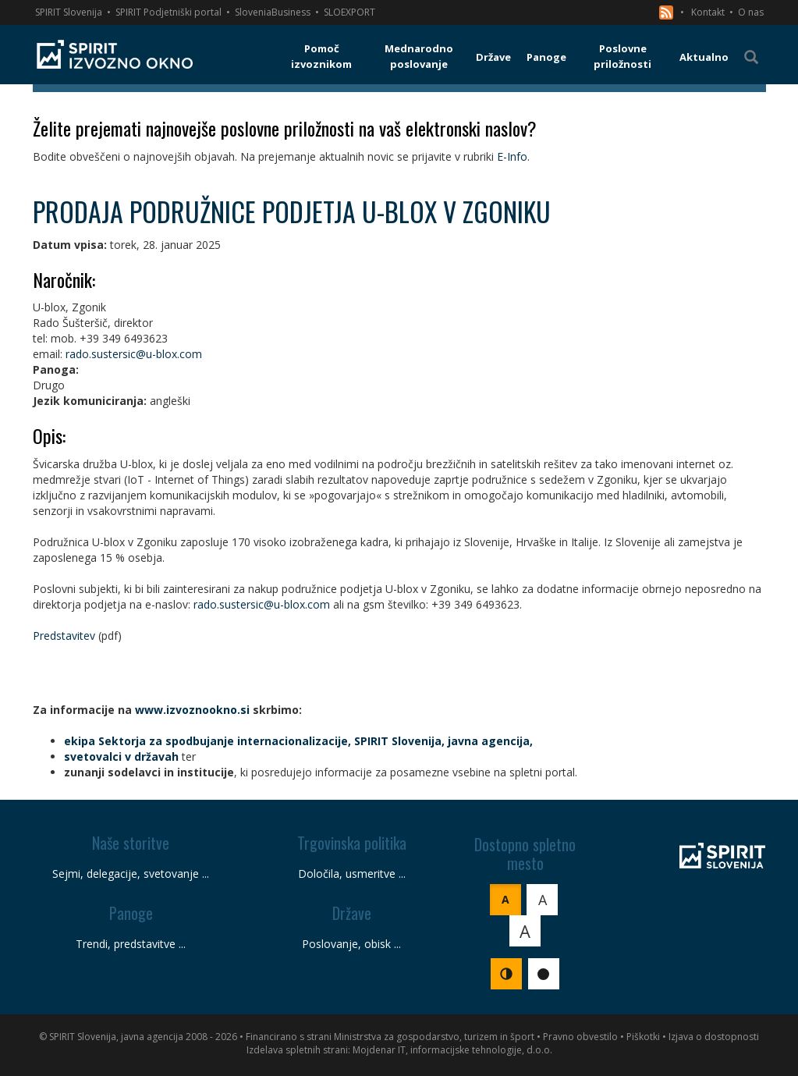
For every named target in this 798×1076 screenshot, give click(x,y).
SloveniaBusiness (272, 12)
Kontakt (708, 12)
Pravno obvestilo (580, 1036)
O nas (751, 12)
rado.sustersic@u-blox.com (134, 353)
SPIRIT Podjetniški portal (168, 12)
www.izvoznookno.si (192, 709)
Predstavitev (64, 635)
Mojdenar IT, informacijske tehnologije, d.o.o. (452, 1049)
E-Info (512, 156)
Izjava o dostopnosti (714, 1036)
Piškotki (643, 1036)
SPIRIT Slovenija (68, 12)
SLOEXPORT (349, 12)
